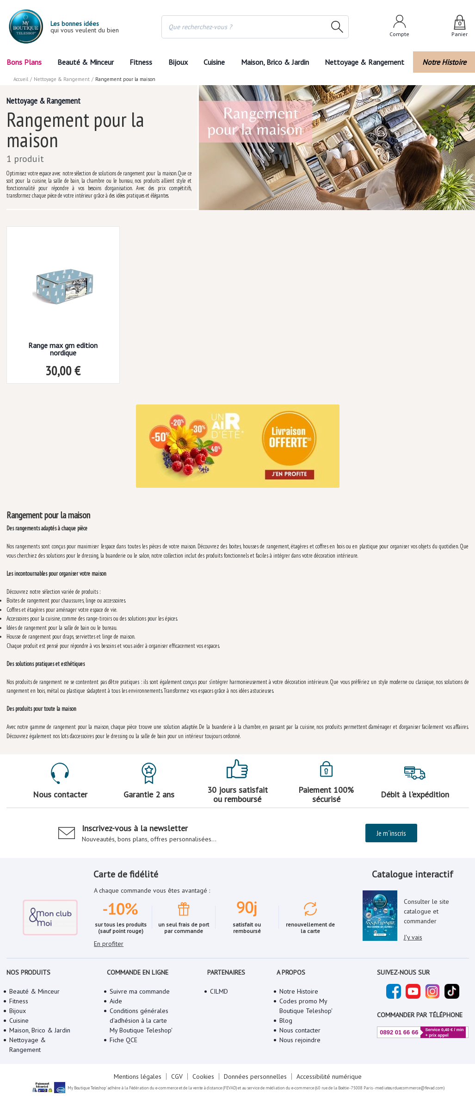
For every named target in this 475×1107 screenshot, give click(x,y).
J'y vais (413, 937)
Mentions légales (137, 1076)
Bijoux (178, 62)
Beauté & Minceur (85, 62)
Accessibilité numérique (329, 1076)
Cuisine (214, 62)
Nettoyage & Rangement (364, 62)
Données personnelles (255, 1076)
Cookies (203, 1076)
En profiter (108, 943)
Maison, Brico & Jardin (275, 62)
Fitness (141, 62)
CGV (177, 1076)
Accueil (20, 79)
